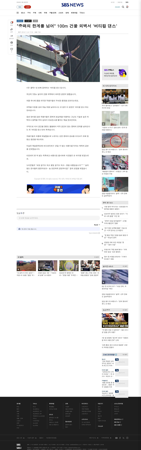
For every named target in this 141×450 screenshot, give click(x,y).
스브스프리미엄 (118, 403)
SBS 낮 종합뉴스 (54, 425)
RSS (99, 418)
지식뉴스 (116, 407)
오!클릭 (28, 21)
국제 (45, 13)
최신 (18, 407)
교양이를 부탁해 (86, 411)
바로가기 (100, 403)
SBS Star (117, 422)
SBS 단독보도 (69, 409)
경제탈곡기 (105, 380)
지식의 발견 (105, 370)
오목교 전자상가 (86, 425)
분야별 (18, 403)
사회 (40, 13)
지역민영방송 (106, 438)
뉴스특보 (35, 425)
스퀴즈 (116, 414)
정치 (29, 13)
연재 (66, 403)
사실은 (67, 407)
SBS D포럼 (118, 424)
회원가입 (120, 2)
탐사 (66, 427)
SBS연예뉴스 (118, 419)
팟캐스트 (116, 409)
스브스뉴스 (85, 418)
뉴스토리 (35, 423)
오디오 (51, 414)
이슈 (18, 428)
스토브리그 (85, 414)
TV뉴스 (82, 13)
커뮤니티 (116, 411)
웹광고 (41, 438)
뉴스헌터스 (36, 409)
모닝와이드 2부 (37, 414)
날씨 (99, 407)
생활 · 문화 (20, 418)
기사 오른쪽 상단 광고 (114, 48)
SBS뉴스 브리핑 (53, 422)
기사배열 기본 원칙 (92, 449)
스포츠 (61, 13)
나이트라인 (36, 421)
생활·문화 (52, 13)
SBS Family (93, 438)
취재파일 (74, 13)
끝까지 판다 (68, 425)
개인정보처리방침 (51, 438)
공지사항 (100, 426)
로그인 (112, 2)
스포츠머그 (85, 407)
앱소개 (100, 416)
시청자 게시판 (102, 421)
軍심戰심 (51, 407)
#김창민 (117, 7)
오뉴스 (20, 21)
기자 (99, 414)
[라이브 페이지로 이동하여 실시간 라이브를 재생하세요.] (27, 7)
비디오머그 (85, 403)
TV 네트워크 (20, 425)
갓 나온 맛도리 (86, 422)
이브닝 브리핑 (53, 409)
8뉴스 (23, 13)
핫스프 (103, 359)
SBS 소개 (20, 438)
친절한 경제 (68, 411)
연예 (67, 13)
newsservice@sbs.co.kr (74, 447)
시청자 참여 (32, 438)
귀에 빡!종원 (85, 409)
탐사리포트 (68, 421)
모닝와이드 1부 (37, 411)
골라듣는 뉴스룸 (53, 417)
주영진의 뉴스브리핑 (39, 416)
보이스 (51, 420)
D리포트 (67, 416)
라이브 (100, 411)
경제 (34, 13)
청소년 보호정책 (103, 449)
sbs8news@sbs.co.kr (75, 444)
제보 (99, 409)
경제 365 (67, 414)
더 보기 (96, 258)
